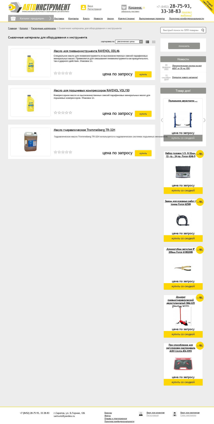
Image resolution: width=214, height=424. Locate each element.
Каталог (24, 28)
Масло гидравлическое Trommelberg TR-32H (84, 130)
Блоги (86, 18)
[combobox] (129, 42)
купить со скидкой (183, 190)
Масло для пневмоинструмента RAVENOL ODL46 (86, 51)
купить (143, 74)
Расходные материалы (43, 28)
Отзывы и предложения (116, 418)
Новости (98, 18)
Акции (110, 18)
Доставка (59, 18)
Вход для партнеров (190, 412)
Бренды (108, 412)
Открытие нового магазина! (185, 77)
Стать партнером (188, 415)
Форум (108, 415)
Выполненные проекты (152, 18)
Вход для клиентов (155, 412)
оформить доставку (130, 11)
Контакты (73, 18)
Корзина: (135, 7)
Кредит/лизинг (126, 18)
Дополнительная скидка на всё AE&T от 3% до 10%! (187, 67)
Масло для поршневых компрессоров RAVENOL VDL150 (91, 90)
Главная (12, 28)
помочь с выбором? (186, 13)
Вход (90, 5)
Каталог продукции (32, 18)
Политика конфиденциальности (186, 18)
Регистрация (94, 8)
